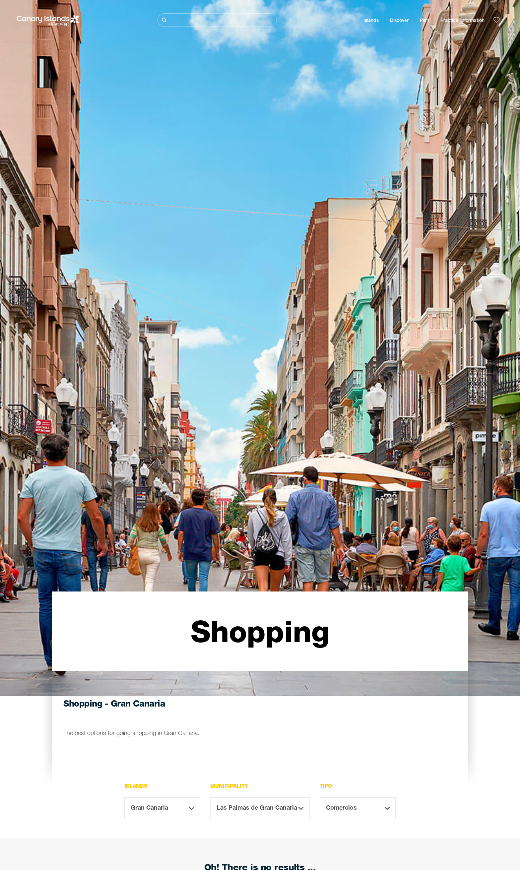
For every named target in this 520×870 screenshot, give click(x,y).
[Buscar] (217, 20)
